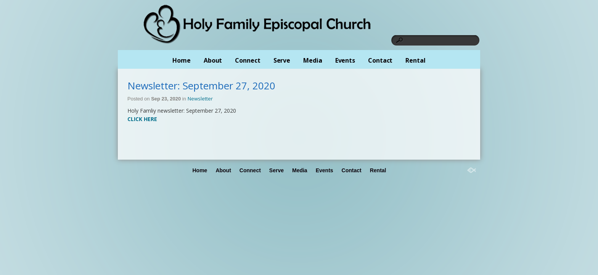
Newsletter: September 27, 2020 (201, 85)
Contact (380, 60)
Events (345, 60)
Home (181, 60)
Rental (415, 60)
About (213, 60)
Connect (247, 60)
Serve (282, 60)
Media (312, 60)
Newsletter (200, 98)
